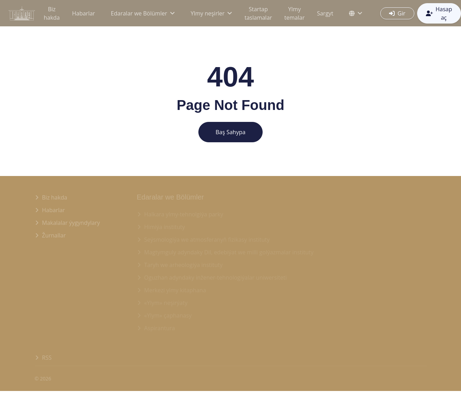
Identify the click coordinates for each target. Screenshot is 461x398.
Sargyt (325, 13)
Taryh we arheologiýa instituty (183, 265)
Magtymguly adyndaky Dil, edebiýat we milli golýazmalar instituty (229, 252)
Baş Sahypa (230, 132)
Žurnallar (54, 235)
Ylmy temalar (294, 13)
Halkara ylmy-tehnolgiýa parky (183, 214)
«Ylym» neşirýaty (165, 303)
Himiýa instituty (164, 227)
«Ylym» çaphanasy (168, 315)
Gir (397, 13)
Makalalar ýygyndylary (71, 223)
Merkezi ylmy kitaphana (175, 290)
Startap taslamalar (258, 13)
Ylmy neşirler (208, 13)
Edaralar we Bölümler (139, 13)
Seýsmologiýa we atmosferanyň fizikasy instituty (207, 239)
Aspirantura (159, 328)
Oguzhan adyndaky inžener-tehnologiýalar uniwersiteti (215, 277)
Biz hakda (52, 13)
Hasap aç (439, 13)
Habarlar (83, 13)
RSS (47, 357)
